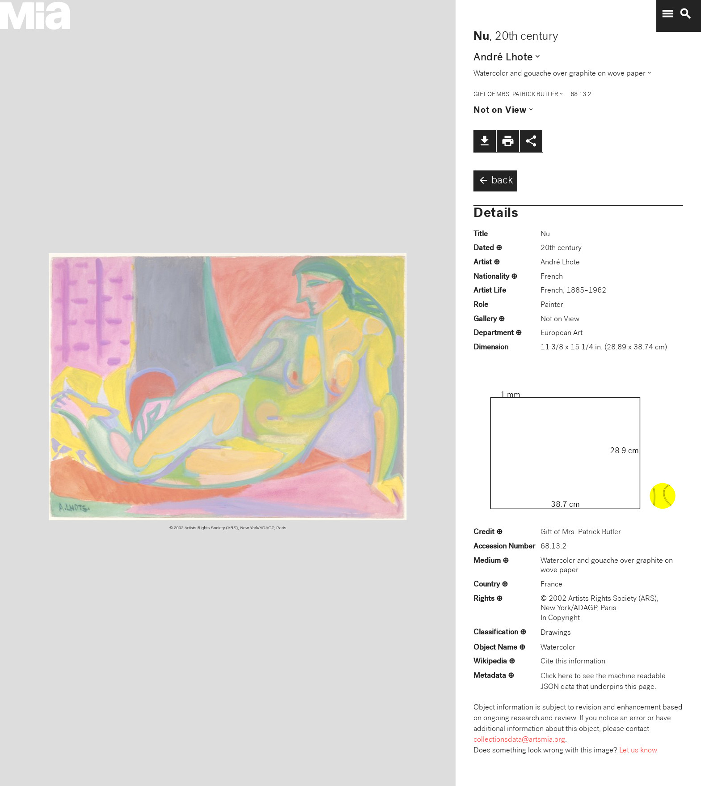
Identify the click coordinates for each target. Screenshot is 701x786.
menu (667, 14)
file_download (484, 141)
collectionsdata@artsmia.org (519, 740)
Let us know (638, 751)
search (685, 14)
